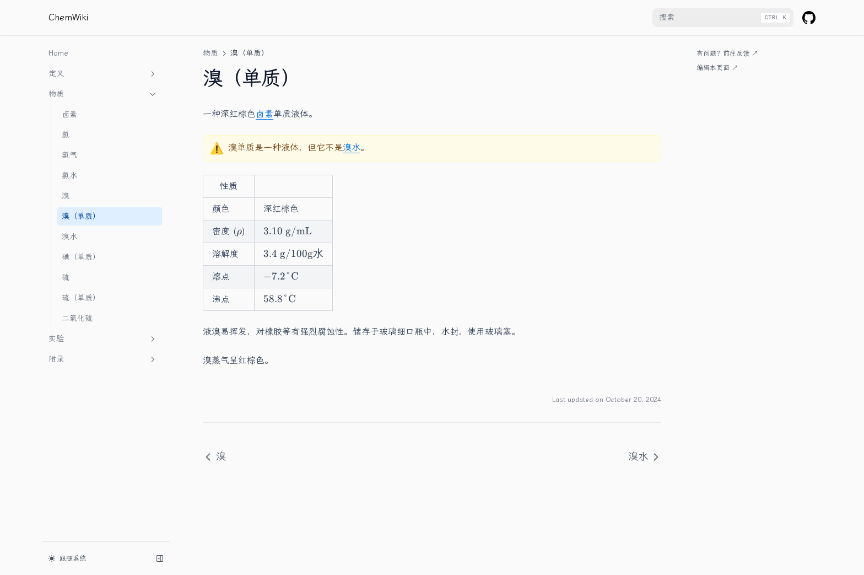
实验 (103, 339)
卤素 (69, 114)
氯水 (69, 175)
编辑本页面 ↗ (717, 68)
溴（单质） (81, 216)
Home (58, 53)
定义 (103, 74)
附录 (103, 359)
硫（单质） (81, 298)
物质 (103, 94)
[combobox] (722, 17)
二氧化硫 (77, 318)
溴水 (69, 236)
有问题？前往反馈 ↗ (727, 53)
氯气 (69, 155)
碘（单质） (81, 257)
